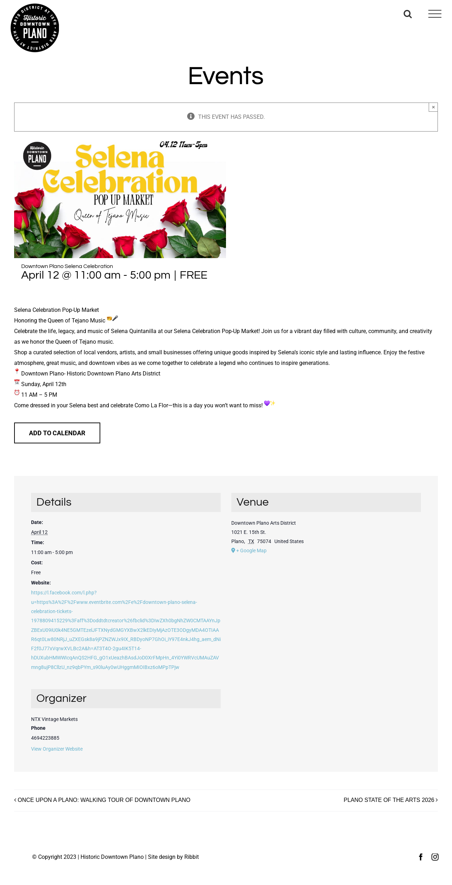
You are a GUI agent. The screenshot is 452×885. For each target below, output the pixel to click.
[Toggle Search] (408, 13)
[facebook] (420, 857)
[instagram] (435, 857)
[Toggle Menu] (435, 14)
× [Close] (433, 107)
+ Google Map (251, 550)
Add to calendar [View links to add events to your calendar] (57, 433)
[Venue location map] (326, 608)
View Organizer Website (57, 749)
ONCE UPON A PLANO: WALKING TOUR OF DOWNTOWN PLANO (104, 800)
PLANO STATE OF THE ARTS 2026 (389, 800)
